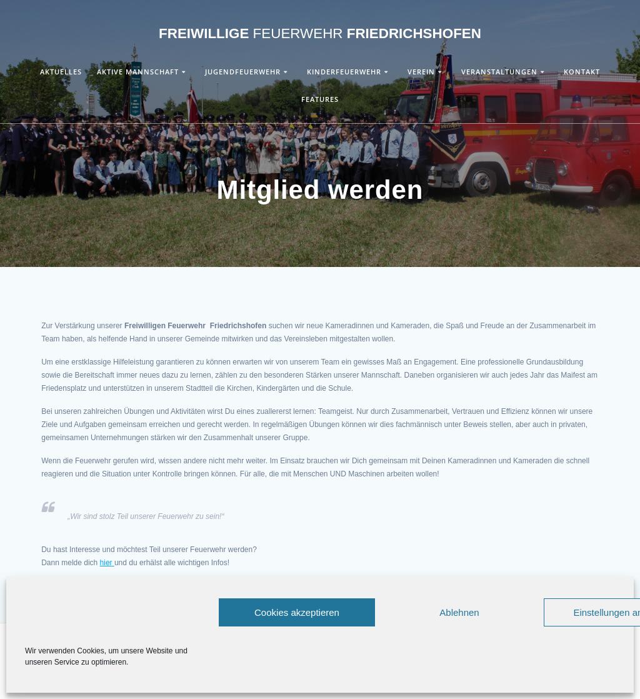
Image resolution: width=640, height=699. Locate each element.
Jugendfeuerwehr (243, 71)
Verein (421, 71)
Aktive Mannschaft (138, 71)
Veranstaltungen (499, 71)
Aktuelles (61, 71)
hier (107, 562)
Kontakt (582, 71)
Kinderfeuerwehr (344, 71)
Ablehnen (459, 612)
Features (320, 99)
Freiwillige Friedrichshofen (320, 34)
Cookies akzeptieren (296, 612)
